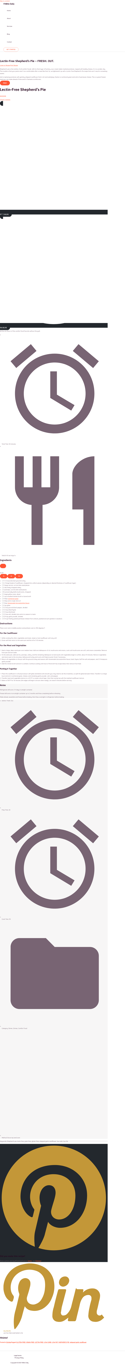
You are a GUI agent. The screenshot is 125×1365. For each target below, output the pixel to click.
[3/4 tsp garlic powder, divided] (2, 616)
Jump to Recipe (5, 65)
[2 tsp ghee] (2, 605)
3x (19, 576)
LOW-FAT (55, 1342)
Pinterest (38, 1261)
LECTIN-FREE (39, 1342)
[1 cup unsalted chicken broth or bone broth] (2, 596)
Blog (8, 34)
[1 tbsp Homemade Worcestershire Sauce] (2, 603)
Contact (9, 42)
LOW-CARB (47, 1342)
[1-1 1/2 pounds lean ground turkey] (2, 580)
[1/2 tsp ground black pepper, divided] (2, 607)
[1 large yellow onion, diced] (2, 594)
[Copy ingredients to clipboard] (3, 566)
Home (9, 10)
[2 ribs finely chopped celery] (2, 587)
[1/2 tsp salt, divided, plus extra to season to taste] (2, 614)
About (9, 18)
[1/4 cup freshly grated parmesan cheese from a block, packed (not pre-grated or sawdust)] (2, 618)
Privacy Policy (19, 1358)
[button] (10, 49)
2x (11, 576)
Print (5, 83)
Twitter (30, 1261)
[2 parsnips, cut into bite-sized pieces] (2, 589)
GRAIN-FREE (30, 1342)
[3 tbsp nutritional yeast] (2, 598)
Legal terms (18, 1355)
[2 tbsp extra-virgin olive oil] (2, 600)
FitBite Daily (8, 4)
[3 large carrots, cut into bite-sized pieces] (2, 585)
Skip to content (5, 1)
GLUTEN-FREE (20, 1342)
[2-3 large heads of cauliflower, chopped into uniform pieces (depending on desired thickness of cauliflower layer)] (2, 583)
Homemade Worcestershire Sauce (18, 603)
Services (9, 26)
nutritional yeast (13, 599)
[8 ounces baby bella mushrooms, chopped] (2, 591)
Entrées (8, 1342)
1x (3, 576)
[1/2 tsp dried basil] (2, 612)
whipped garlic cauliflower (78, 1342)
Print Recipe (14, 65)
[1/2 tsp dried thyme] (2, 609)
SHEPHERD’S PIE (64, 1342)
